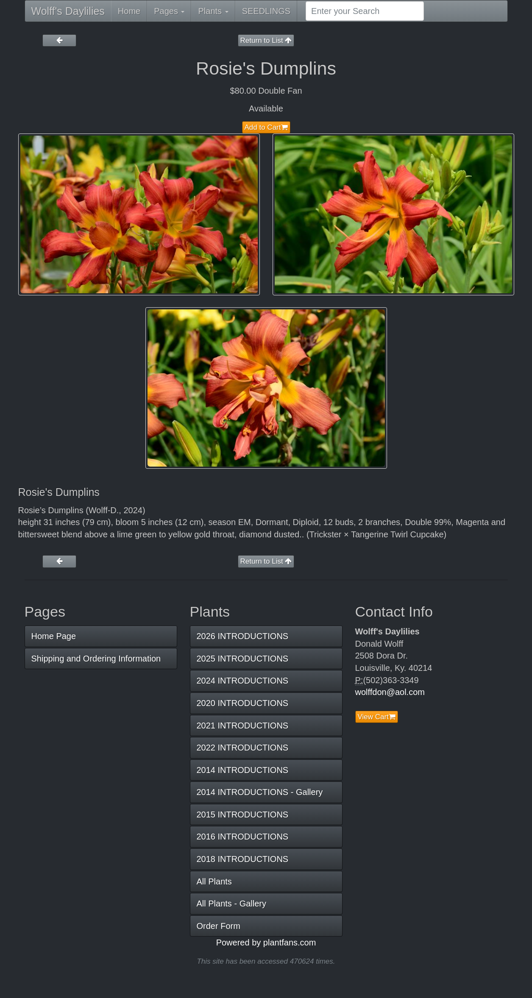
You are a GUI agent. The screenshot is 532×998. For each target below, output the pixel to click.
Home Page (53, 636)
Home (129, 11)
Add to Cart (266, 127)
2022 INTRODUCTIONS (243, 747)
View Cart (377, 717)
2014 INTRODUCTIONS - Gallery (260, 792)
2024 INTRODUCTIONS (243, 680)
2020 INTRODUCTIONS (243, 703)
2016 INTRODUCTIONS (243, 836)
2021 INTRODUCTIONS (243, 725)
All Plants (214, 881)
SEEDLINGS (266, 11)
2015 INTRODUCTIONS (243, 814)
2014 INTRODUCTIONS (243, 770)
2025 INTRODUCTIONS (243, 658)
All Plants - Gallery (232, 903)
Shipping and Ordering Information (96, 658)
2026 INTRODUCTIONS (243, 636)
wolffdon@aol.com (390, 692)
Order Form (218, 926)
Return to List (266, 40)
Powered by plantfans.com (266, 942)
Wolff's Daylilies (68, 11)
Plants (213, 11)
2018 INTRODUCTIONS (243, 859)
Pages (169, 11)
